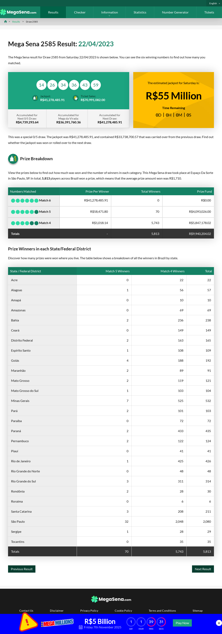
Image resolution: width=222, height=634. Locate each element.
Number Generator (175, 12)
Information (109, 12)
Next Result (203, 569)
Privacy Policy (89, 610)
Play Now (182, 623)
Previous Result (22, 569)
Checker (80, 12)
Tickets (209, 12)
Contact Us (26, 610)
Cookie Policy (123, 610)
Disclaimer (57, 610)
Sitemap (198, 610)
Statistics (140, 12)
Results (53, 12)
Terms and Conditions (162, 610)
